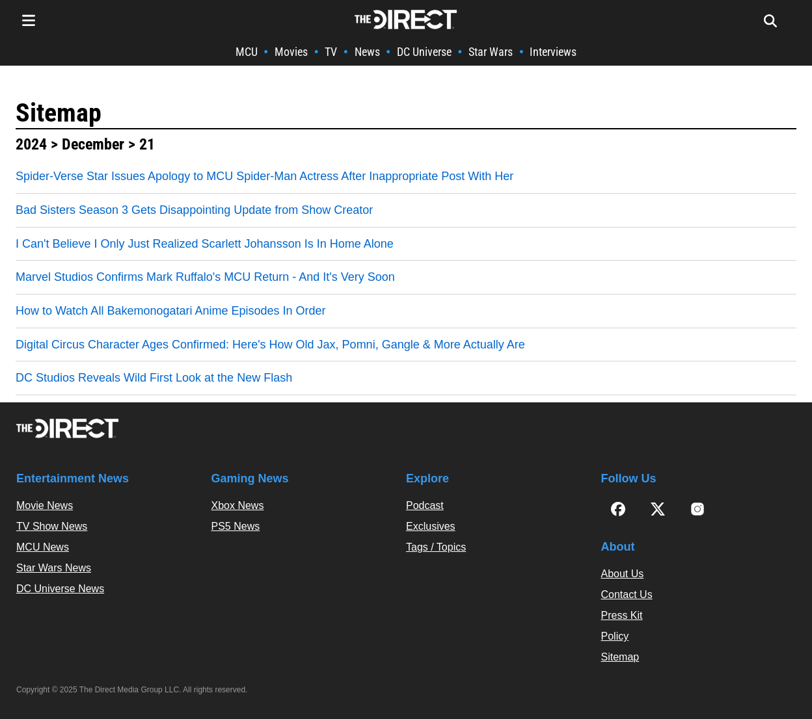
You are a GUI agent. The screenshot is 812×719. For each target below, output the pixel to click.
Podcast (425, 505)
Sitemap (59, 113)
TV (331, 52)
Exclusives (430, 526)
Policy (615, 636)
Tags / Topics (436, 547)
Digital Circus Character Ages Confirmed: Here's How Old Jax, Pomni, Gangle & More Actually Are (270, 344)
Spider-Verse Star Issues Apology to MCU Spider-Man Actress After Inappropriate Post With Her (264, 176)
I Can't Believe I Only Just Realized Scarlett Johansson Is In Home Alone (205, 243)
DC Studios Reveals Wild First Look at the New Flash (154, 377)
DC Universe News (60, 588)
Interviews (553, 52)
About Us (622, 573)
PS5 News (235, 526)
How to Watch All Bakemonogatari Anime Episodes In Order (171, 310)
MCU (247, 52)
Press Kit (622, 615)
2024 (31, 144)
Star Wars (490, 52)
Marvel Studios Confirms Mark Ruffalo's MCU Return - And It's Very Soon (205, 276)
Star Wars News (53, 567)
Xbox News (237, 505)
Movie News (44, 505)
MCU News (42, 547)
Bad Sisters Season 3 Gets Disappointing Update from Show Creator (194, 209)
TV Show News (51, 526)
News (367, 52)
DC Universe (424, 52)
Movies (291, 52)
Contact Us (627, 594)
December (93, 144)
